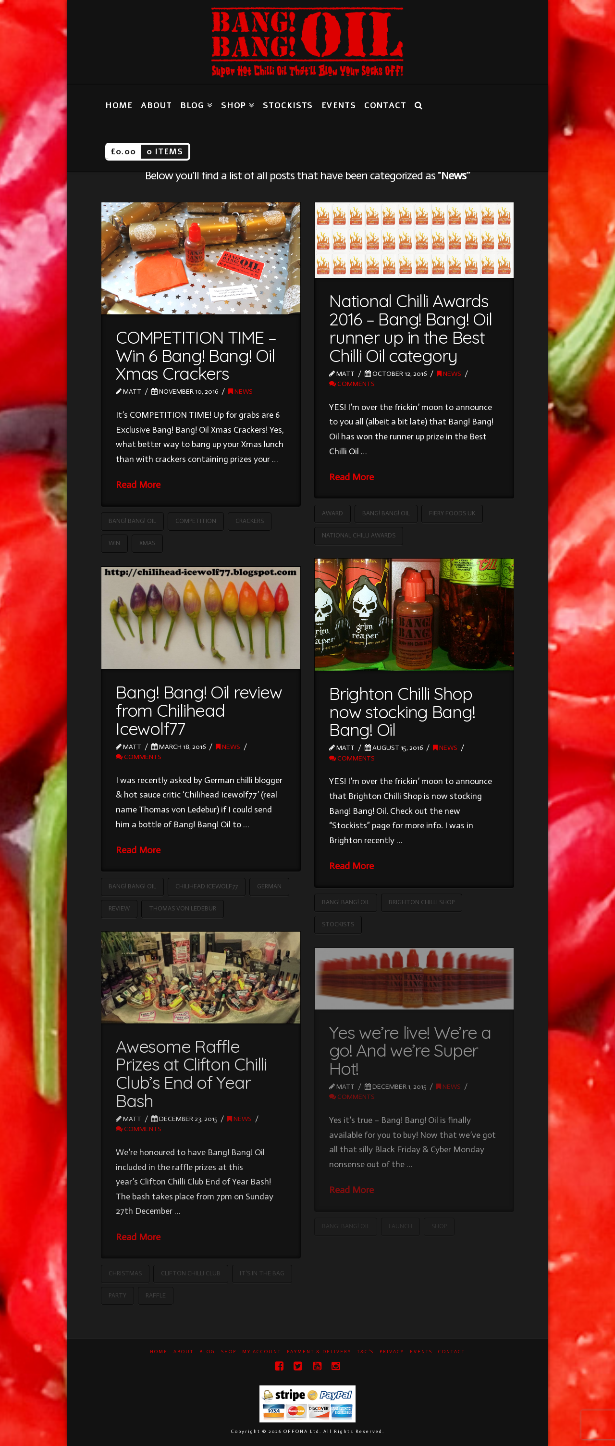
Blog (207, 1352)
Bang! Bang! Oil (132, 520)
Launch (400, 1226)
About (183, 1352)
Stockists (338, 924)
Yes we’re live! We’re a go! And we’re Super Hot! (410, 1051)
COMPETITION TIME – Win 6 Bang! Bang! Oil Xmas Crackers (196, 355)
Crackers (249, 520)
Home (159, 1352)
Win (114, 543)
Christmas (125, 1273)
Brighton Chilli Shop (422, 902)
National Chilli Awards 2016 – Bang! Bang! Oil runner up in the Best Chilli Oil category (410, 328)
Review (119, 908)
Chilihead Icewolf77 (206, 886)
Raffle (156, 1295)
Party (117, 1295)
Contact (451, 1352)
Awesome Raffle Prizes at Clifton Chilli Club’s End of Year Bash (191, 1073)
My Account (261, 1352)
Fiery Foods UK (452, 513)
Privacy (392, 1352)
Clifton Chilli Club (191, 1273)
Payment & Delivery (319, 1352)
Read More (138, 484)
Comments (352, 384)
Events (421, 1352)
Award (332, 513)
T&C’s (365, 1352)
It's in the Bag (262, 1273)
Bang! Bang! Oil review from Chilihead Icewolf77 (199, 710)
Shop (439, 1226)
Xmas (147, 543)
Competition (195, 520)
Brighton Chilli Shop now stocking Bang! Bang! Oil (402, 712)
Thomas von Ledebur (182, 908)
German (269, 886)
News (240, 391)
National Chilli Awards (358, 535)
